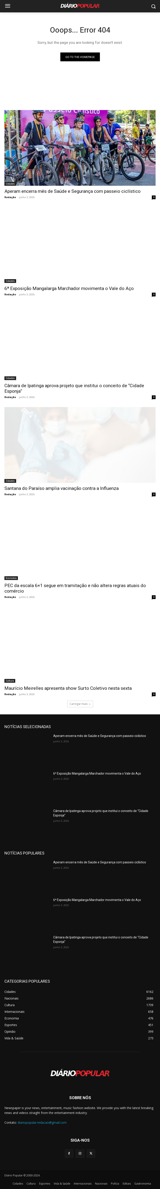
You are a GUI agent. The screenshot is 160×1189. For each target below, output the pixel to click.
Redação (10, 197)
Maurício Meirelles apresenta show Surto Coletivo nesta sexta (68, 688)
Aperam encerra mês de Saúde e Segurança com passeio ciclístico (72, 191)
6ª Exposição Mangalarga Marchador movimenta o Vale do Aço (69, 288)
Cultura (10, 680)
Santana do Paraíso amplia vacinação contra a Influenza (61, 488)
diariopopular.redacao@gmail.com (42, 1122)
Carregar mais (80, 704)
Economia (11, 578)
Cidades (10, 183)
